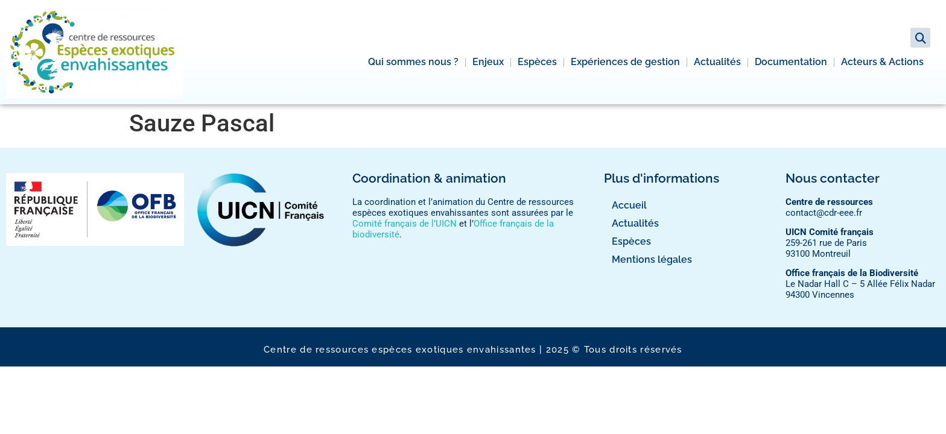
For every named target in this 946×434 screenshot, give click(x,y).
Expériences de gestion (625, 62)
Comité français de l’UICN (404, 223)
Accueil (629, 205)
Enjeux (488, 62)
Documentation (791, 62)
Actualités (717, 62)
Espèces (537, 62)
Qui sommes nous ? (413, 62)
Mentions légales (652, 259)
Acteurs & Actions (882, 62)
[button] (920, 38)
